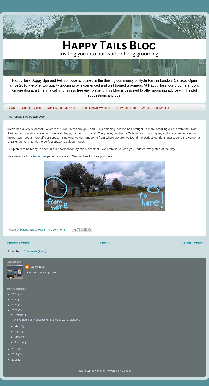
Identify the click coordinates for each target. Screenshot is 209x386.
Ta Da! (11, 107)
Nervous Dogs (126, 107)
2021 (14, 305)
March (19, 336)
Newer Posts (18, 243)
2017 (14, 354)
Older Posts (192, 243)
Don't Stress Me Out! (61, 107)
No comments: (57, 229)
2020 (14, 310)
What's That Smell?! (155, 107)
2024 (14, 294)
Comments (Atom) (35, 251)
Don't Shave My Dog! (95, 107)
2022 (14, 299)
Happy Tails (37, 267)
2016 (14, 359)
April (18, 331)
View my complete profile (40, 272)
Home (105, 243)
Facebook (39, 156)
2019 (14, 349)
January (20, 342)
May (17, 326)
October (20, 314)
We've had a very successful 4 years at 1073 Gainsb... (47, 319)
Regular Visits (31, 107)
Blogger (126, 370)
